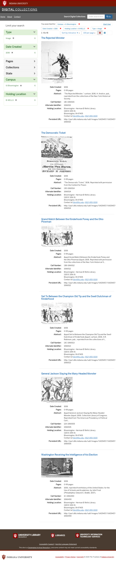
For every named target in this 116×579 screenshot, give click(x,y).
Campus (11, 79)
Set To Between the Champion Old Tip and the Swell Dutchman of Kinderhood (76, 297)
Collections (12, 67)
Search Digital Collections (74, 16)
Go (108, 16)
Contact (17, 17)
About (9, 17)
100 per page (89, 33)
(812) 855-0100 (91, 116)
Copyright (80, 557)
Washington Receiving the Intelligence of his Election (69, 454)
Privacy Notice (70, 557)
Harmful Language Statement (66, 544)
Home (2, 17)
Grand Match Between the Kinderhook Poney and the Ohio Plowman (72, 220)
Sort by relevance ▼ (71, 33)
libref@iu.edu (78, 116)
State (9, 73)
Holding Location (16, 94)
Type (8, 32)
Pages (9, 61)
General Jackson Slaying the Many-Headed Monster (68, 373)
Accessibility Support (46, 544)
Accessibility (59, 557)
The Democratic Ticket (53, 132)
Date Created (13, 46)
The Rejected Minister (53, 38)
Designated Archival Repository (39, 548)
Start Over (107, 24)
